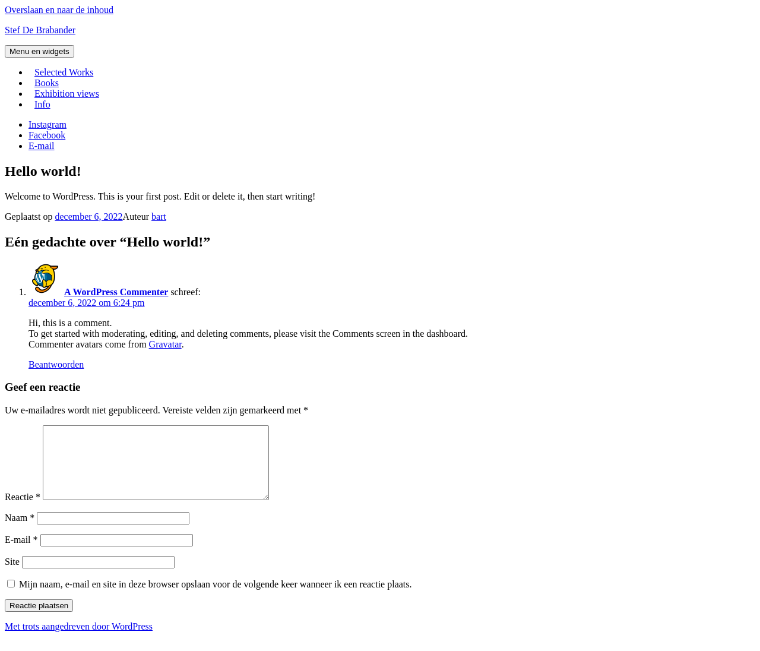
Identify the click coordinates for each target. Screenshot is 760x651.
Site (12, 576)
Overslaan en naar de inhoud (59, 10)
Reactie (22, 511)
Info (42, 104)
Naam (19, 532)
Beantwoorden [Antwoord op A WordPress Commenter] (56, 364)
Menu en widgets (39, 51)
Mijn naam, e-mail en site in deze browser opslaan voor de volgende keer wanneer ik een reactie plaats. (215, 598)
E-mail (21, 554)
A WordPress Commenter (116, 292)
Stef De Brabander (40, 30)
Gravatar (165, 344)
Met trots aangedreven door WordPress (79, 641)
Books (46, 83)
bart (158, 216)
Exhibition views (66, 94)
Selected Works (63, 72)
